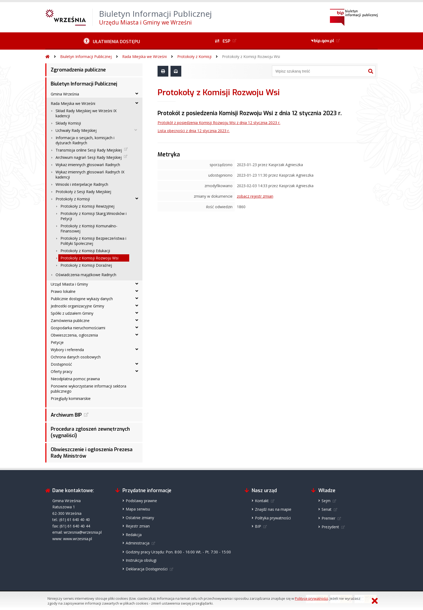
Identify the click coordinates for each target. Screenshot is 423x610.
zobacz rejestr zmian (255, 196)
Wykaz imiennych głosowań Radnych (88, 164)
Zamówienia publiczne (70, 320)
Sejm (326, 500)
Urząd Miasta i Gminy (69, 284)
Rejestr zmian (138, 526)
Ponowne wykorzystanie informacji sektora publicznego (88, 388)
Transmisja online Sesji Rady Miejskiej (89, 150)
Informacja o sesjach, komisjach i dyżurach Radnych (85, 140)
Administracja (137, 543)
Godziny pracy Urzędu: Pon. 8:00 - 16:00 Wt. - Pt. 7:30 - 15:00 (178, 551)
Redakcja (134, 534)
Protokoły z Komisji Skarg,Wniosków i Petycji (93, 216)
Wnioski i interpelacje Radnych (82, 184)
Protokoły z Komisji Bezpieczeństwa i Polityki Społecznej (93, 241)
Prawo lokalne (63, 291)
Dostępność (61, 364)
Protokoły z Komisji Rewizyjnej (87, 206)
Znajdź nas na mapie (273, 509)
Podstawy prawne (141, 500)
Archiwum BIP (66, 415)
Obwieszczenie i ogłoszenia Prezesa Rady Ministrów (91, 452)
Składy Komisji (68, 123)
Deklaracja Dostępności (147, 568)
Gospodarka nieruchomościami (78, 327)
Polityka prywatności (273, 517)
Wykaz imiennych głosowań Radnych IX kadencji (90, 174)
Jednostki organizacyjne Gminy (77, 306)
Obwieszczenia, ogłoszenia (74, 335)
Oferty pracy (61, 371)
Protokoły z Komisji (194, 56)
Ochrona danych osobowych (76, 356)
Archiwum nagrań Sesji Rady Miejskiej (89, 157)
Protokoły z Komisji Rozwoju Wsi (251, 56)
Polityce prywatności (311, 598)
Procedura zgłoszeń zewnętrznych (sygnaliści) (90, 432)
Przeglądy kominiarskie (71, 398)
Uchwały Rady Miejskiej (76, 130)
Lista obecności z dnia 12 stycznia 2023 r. (194, 130)
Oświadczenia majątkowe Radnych (86, 274)
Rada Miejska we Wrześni (144, 56)
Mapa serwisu (138, 509)
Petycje (57, 342)
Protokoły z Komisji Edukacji (85, 250)
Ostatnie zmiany (140, 517)
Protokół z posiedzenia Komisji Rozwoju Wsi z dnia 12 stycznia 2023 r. (219, 122)
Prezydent (330, 526)
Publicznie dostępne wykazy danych (82, 298)
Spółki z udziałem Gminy (72, 313)
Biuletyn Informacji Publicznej (86, 56)
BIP (258, 526)
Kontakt (262, 500)
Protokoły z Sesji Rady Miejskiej (83, 191)
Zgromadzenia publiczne (78, 70)
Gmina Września (65, 94)
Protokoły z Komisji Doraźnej (86, 265)
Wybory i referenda (67, 349)
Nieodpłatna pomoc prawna (75, 378)
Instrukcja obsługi (141, 560)
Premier (328, 518)
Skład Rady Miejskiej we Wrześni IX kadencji (86, 113)
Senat (327, 509)
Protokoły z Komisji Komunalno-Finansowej (88, 228)
